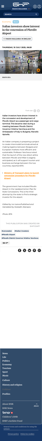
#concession (7, 231)
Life (4, 357)
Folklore (6, 389)
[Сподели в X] (24, 250)
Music (5, 375)
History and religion (12, 384)
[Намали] (38, 110)
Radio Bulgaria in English (17, 39)
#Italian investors (22, 231)
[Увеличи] (34, 110)
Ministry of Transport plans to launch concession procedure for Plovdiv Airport (21, 175)
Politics (6, 361)
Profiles (6, 394)
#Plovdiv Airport (8, 235)
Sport (5, 372)
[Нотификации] (35, 7)
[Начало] (21, 4)
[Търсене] (36, 14)
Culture (6, 380)
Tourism (6, 368)
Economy (6, 22)
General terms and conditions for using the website (20, 428)
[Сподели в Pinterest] (34, 250)
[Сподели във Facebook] (19, 250)
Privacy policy (13, 434)
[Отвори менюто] (2, 6)
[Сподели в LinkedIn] (29, 250)
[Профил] (39, 7)
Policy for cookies (27, 434)
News (5, 353)
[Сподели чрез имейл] (39, 250)
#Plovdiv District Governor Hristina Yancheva (20, 238)
